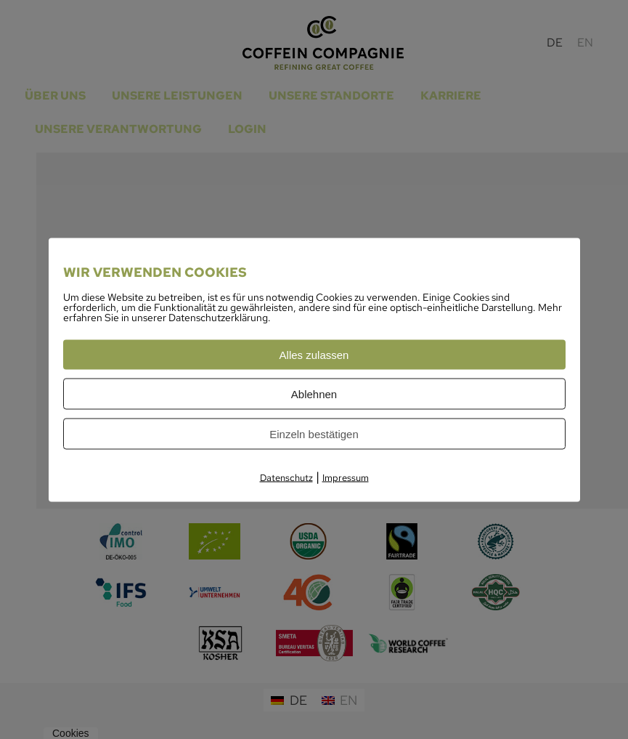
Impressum (345, 477)
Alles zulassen (314, 354)
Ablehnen (314, 393)
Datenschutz (286, 477)
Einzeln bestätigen (314, 433)
